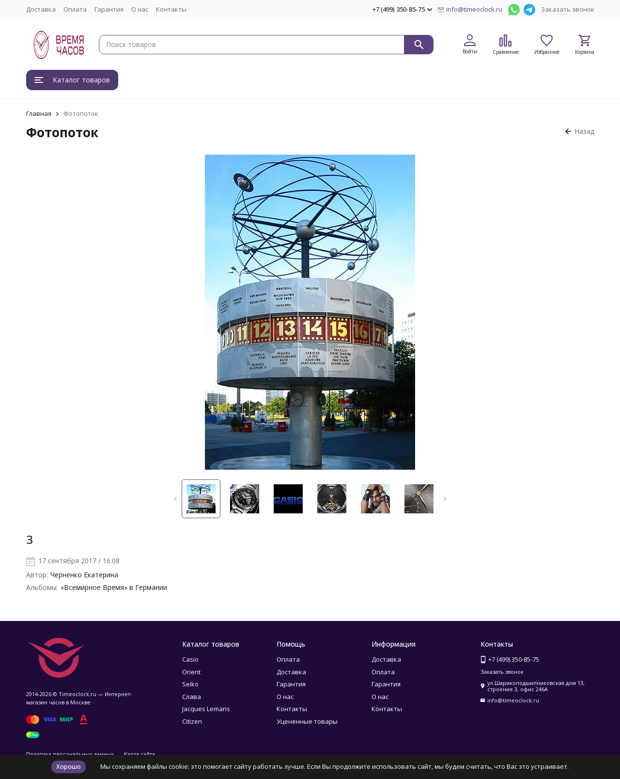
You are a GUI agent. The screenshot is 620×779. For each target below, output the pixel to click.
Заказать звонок (567, 9)
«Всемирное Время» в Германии (114, 587)
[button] (175, 498)
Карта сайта (139, 754)
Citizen (192, 721)
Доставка (41, 9)
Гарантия (109, 9)
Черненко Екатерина (84, 574)
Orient (191, 672)
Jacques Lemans (206, 708)
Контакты (171, 9)
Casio (190, 659)
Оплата (75, 9)
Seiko (190, 684)
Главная (38, 113)
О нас (139, 9)
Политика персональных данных (70, 754)
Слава (191, 696)
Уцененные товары (307, 721)
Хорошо (68, 766)
